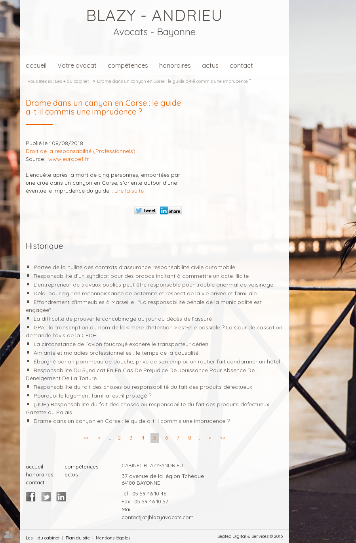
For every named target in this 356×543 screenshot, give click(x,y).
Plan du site (78, 538)
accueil (36, 65)
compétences (128, 65)
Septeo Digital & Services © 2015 (250, 536)
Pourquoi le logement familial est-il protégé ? (92, 395)
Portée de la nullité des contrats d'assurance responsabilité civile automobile (134, 267)
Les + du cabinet (72, 81)
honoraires (175, 65)
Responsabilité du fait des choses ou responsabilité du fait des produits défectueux (143, 386)
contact (241, 65)
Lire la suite (129, 190)
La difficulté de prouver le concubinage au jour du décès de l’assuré (123, 318)
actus (210, 65)
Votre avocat (77, 65)
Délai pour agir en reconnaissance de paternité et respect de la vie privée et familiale (145, 293)
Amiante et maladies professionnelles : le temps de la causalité (116, 352)
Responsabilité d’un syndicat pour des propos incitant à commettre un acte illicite (141, 275)
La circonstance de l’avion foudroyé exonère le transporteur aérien (121, 344)
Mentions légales (113, 538)
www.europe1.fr (68, 159)
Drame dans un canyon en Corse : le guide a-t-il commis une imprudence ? (174, 81)
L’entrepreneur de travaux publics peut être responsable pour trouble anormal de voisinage (153, 284)
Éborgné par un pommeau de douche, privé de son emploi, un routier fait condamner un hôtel (157, 361)
